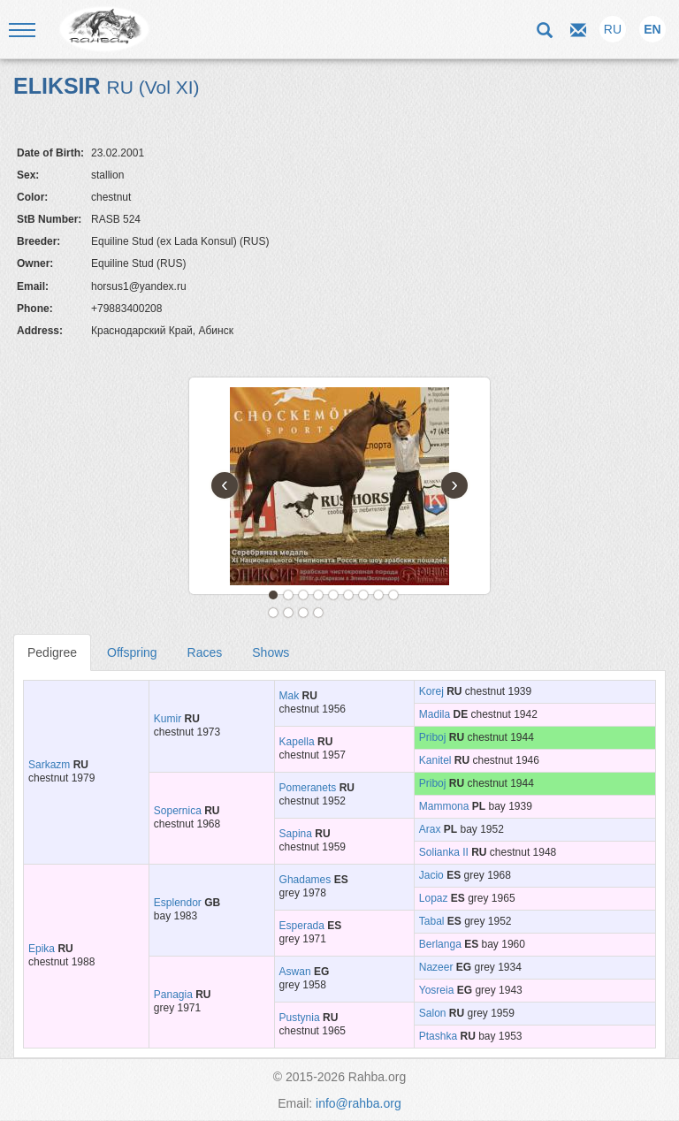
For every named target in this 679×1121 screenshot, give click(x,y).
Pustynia (299, 1017)
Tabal (432, 921)
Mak (289, 696)
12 (303, 612)
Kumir (167, 719)
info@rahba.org (358, 1103)
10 (273, 612)
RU (613, 29)
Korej (431, 691)
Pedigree (52, 652)
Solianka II (444, 852)
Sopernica (178, 811)
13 (318, 612)
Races (205, 652)
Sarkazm (49, 765)
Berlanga (440, 944)
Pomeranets (308, 788)
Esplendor (178, 902)
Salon (432, 1013)
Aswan (295, 971)
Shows (270, 652)
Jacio (431, 875)
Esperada (301, 925)
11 (288, 612)
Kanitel (435, 760)
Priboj (432, 737)
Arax (430, 829)
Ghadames (305, 879)
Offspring (132, 652)
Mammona (444, 806)
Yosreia (436, 990)
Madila (434, 714)
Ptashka (438, 1036)
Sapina (295, 833)
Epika (41, 948)
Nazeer (436, 967)
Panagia (173, 994)
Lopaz (433, 898)
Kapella (297, 742)
